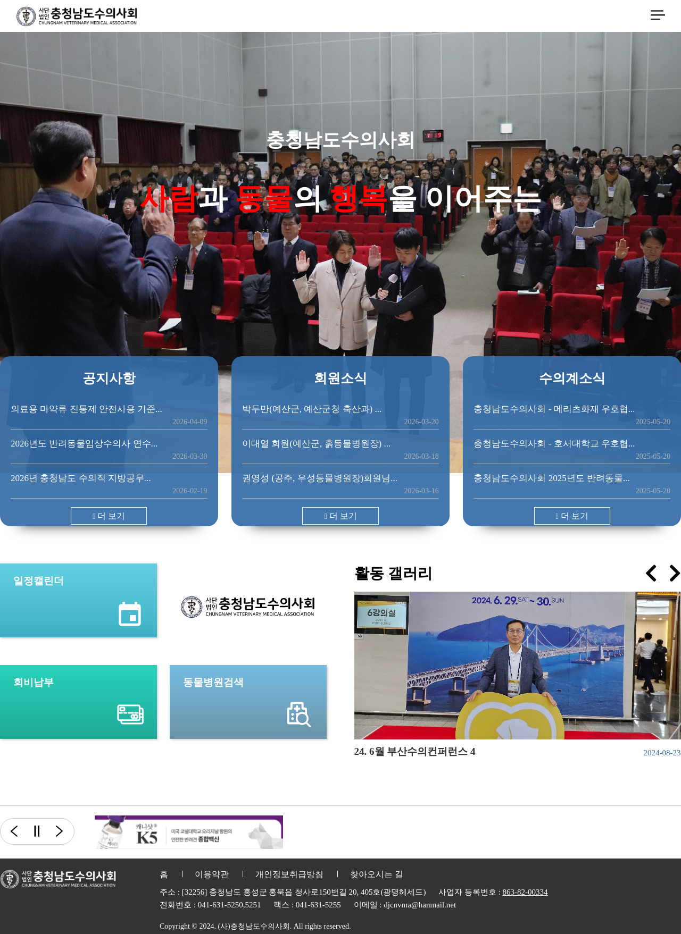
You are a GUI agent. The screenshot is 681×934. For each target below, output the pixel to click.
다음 (65, 831)
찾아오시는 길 (376, 874)
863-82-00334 (525, 892)
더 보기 (109, 515)
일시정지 (36, 831)
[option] (189, 832)
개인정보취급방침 (289, 874)
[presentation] (651, 573)
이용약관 (212, 874)
